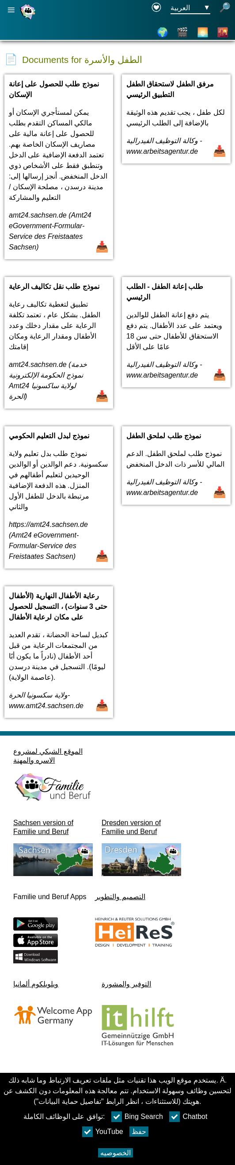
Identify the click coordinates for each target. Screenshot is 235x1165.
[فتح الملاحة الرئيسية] (11, 10)
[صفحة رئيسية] (29, 19)
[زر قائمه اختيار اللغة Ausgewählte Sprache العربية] (190, 8)
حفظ (139, 1131)
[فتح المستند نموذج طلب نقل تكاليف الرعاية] (58, 347)
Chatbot (188, 1116)
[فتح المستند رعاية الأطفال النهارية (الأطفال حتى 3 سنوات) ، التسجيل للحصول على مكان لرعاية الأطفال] (58, 656)
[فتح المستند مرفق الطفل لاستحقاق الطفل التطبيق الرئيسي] (176, 171)
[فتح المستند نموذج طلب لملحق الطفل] (176, 501)
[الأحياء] (223, 32)
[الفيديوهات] (182, 32)
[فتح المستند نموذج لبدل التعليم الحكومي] (58, 501)
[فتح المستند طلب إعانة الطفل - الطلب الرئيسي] (176, 347)
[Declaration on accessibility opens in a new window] (156, 8)
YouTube (102, 1131)
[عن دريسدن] (203, 32)
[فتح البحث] (225, 8)
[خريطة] (163, 32)
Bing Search (137, 1116)
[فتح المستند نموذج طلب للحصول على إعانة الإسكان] (58, 171)
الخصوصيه (115, 1153)
